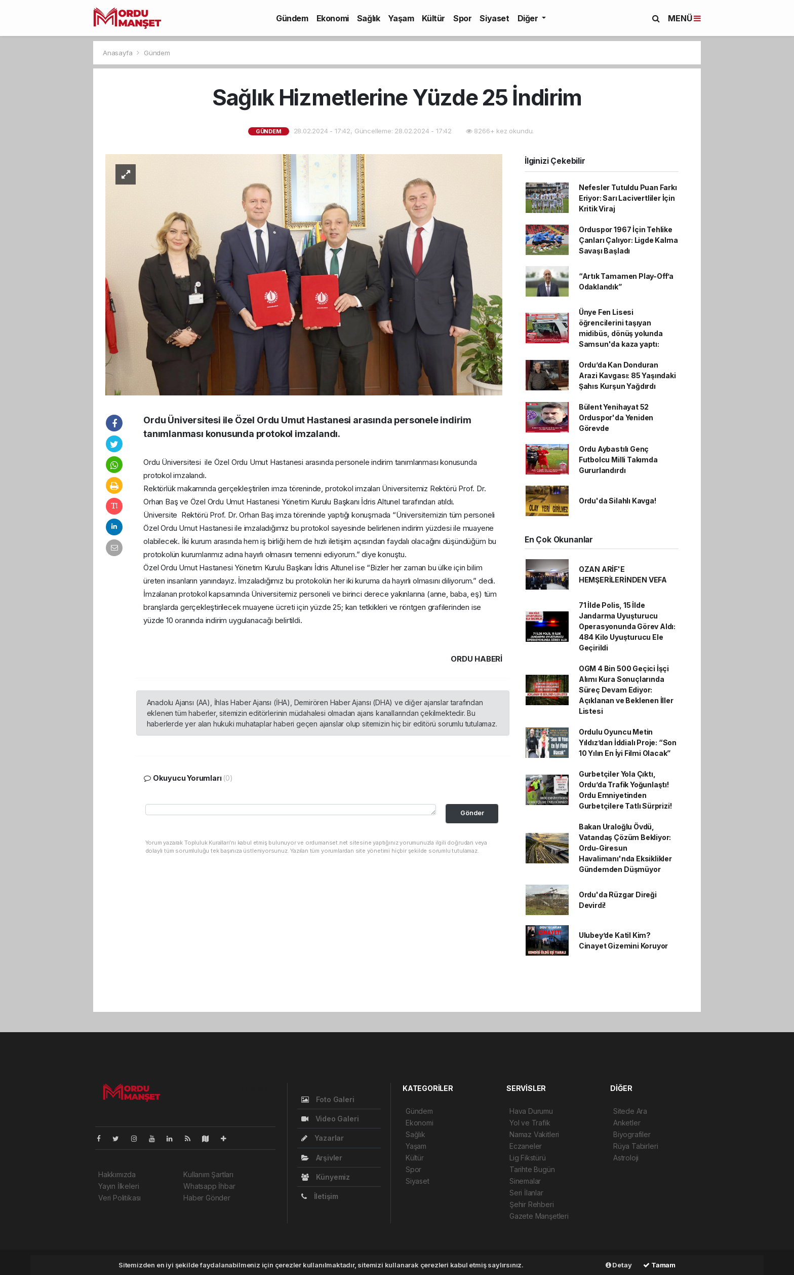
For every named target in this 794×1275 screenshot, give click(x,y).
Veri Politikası (119, 1197)
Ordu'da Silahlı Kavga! (617, 500)
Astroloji (626, 1157)
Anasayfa (118, 53)
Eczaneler (525, 1146)
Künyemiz (325, 1177)
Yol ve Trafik (529, 1122)
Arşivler (321, 1157)
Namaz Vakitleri (534, 1134)
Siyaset (494, 18)
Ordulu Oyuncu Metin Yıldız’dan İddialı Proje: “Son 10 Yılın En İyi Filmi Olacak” (628, 742)
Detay (619, 1265)
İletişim (319, 1196)
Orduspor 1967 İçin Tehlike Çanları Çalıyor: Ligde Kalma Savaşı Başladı (628, 240)
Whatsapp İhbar (209, 1186)
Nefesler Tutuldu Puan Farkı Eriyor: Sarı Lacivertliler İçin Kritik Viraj (628, 198)
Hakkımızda (117, 1174)
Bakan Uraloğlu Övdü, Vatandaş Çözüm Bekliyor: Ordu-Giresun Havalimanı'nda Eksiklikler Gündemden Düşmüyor (625, 847)
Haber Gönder (206, 1197)
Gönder (472, 813)
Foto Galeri (327, 1099)
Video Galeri (330, 1118)
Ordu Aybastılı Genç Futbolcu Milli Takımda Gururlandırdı (618, 460)
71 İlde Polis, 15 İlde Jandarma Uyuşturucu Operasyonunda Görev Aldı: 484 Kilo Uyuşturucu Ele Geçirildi (627, 626)
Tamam (659, 1265)
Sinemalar (525, 1181)
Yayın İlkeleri (118, 1186)
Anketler (626, 1122)
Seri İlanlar (526, 1192)
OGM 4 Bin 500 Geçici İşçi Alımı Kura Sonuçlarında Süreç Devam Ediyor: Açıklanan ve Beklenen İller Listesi (626, 689)
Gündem (292, 18)
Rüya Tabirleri (635, 1146)
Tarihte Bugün (532, 1169)
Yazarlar (322, 1138)
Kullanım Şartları (208, 1174)
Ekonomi (332, 18)
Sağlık (368, 18)
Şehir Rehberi (531, 1204)
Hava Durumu (531, 1111)
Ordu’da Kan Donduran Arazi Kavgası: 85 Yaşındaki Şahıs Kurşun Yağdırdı (627, 375)
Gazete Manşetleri (539, 1216)
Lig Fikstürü (527, 1157)
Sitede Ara (630, 1111)
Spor (462, 18)
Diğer (529, 18)
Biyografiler (632, 1134)
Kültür (433, 18)
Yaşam (401, 18)
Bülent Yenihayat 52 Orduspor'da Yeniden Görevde (616, 417)
